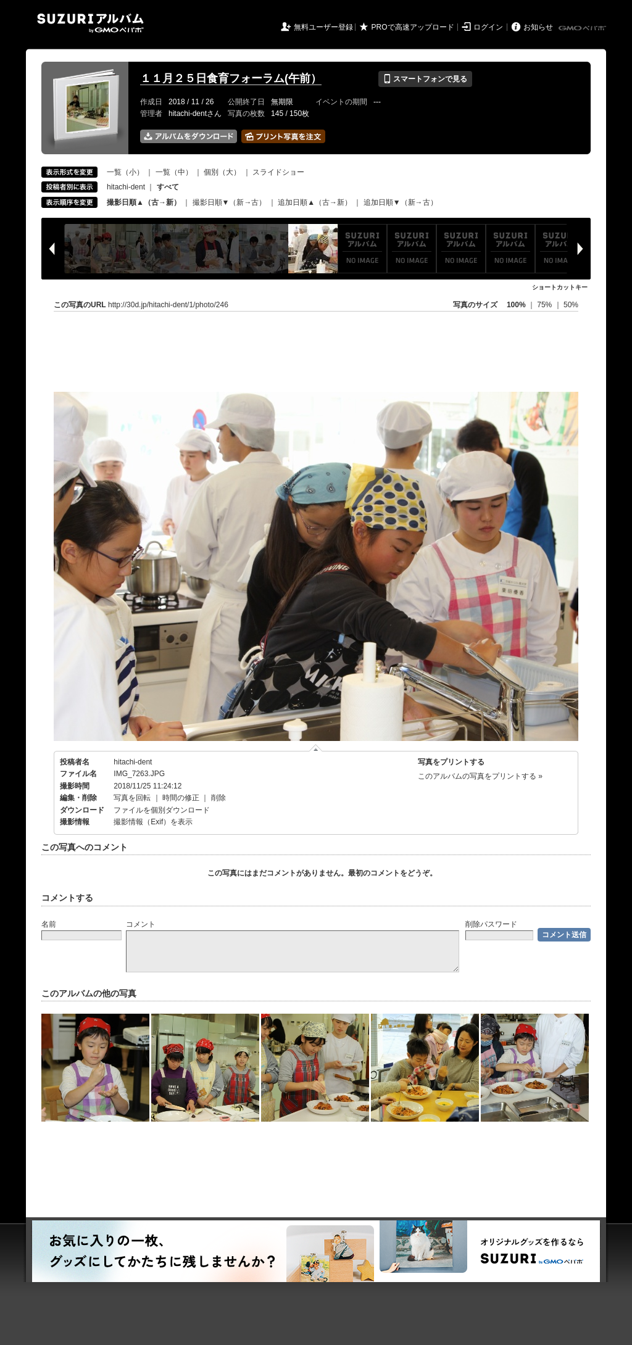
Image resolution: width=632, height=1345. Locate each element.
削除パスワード (491, 924)
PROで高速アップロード (413, 27)
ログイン (488, 27)
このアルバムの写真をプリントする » (480, 776)
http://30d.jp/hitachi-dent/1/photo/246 (168, 304)
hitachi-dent (126, 187)
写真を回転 (132, 797)
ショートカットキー (560, 287)
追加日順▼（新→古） (401, 202)
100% (516, 304)
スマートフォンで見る (425, 79)
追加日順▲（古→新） (315, 202)
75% (545, 304)
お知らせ (538, 27)
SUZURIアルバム (90, 23)
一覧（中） (174, 172)
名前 (48, 924)
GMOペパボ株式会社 (583, 28)
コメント (141, 924)
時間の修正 (180, 797)
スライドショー (278, 172)
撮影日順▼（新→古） (230, 202)
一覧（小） (125, 172)
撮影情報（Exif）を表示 (153, 821)
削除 (218, 797)
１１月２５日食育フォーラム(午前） (231, 78)
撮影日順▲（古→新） (144, 202)
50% (570, 304)
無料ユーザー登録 (323, 27)
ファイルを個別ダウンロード (162, 810)
